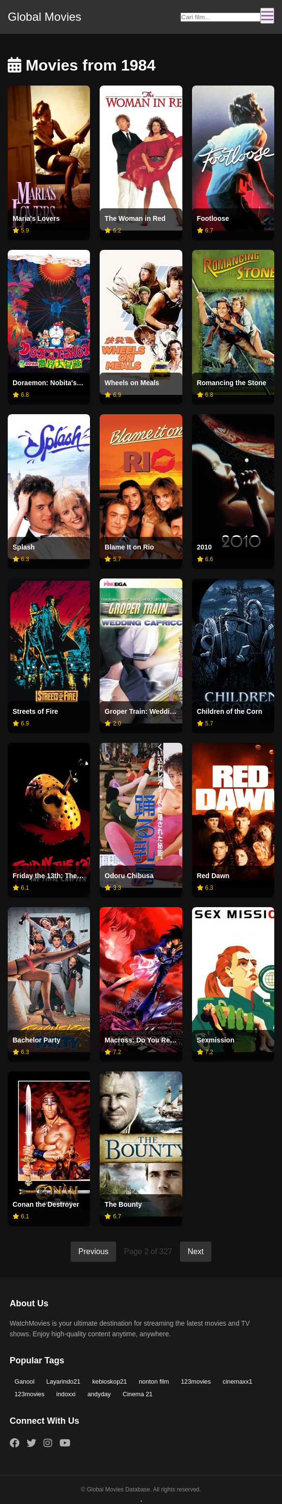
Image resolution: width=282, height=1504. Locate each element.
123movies (196, 1381)
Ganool (24, 1381)
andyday (99, 1394)
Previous (93, 1251)
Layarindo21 (63, 1381)
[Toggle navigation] (267, 16)
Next (196, 1251)
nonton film (154, 1381)
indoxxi (65, 1394)
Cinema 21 (137, 1394)
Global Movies (44, 16)
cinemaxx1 (237, 1381)
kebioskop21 (109, 1381)
